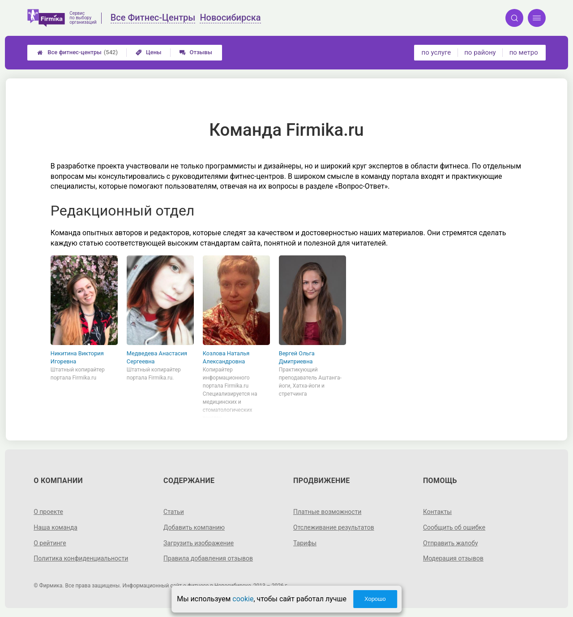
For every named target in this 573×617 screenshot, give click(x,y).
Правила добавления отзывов (208, 558)
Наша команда (55, 527)
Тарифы (304, 543)
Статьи (173, 511)
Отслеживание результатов (333, 527)
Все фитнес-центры (77, 52)
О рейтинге (50, 543)
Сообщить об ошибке (454, 527)
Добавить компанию (194, 527)
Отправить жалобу (450, 543)
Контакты (437, 511)
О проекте (48, 511)
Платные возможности (327, 511)
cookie (242, 599)
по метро (523, 52)
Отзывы (196, 52)
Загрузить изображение (198, 543)
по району (480, 52)
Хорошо (375, 598)
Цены (149, 52)
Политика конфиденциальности (81, 558)
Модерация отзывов (453, 558)
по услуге (436, 52)
